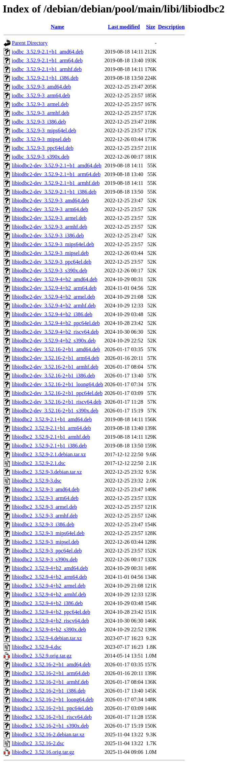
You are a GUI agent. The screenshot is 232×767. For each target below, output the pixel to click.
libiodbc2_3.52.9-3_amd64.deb (45, 489)
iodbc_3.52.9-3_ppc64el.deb (43, 148)
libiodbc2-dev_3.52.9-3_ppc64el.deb (51, 262)
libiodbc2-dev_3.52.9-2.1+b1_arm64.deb (56, 174)
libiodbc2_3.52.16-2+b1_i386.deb (48, 691)
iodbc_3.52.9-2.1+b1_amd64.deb (48, 52)
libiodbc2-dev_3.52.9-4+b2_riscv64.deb (55, 332)
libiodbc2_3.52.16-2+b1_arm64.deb (51, 673)
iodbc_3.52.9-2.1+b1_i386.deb (45, 78)
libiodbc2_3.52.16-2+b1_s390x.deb (50, 726)
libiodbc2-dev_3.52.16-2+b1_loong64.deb (57, 384)
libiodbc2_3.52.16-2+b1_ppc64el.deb (52, 708)
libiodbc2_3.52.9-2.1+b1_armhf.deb (51, 437)
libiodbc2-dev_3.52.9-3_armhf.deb (49, 227)
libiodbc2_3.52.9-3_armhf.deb (45, 516)
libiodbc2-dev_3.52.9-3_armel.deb (49, 218)
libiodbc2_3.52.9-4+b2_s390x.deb (49, 629)
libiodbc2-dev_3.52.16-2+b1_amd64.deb (56, 349)
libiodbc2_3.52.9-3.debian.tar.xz (47, 472)
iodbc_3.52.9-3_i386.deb (39, 122)
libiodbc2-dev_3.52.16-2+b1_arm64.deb (55, 358)
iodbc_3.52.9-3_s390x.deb (40, 157)
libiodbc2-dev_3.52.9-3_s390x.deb (49, 270)
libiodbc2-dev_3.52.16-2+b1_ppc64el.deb (57, 393)
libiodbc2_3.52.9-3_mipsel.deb (45, 542)
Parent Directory (30, 43)
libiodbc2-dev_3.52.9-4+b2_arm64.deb (54, 288)
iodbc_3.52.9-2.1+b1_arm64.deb (47, 60)
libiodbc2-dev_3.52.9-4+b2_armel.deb (53, 297)
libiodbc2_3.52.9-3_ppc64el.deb (47, 551)
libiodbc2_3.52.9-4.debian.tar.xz (47, 638)
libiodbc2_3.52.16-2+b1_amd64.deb (51, 664)
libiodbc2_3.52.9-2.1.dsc (38, 463)
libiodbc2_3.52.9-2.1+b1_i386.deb (49, 445)
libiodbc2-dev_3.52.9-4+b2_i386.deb (52, 314)
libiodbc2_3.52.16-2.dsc (38, 743)
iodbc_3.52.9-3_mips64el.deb (44, 130)
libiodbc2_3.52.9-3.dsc (36, 480)
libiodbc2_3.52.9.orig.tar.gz (41, 656)
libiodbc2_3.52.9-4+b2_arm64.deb (49, 577)
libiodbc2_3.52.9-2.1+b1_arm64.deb (51, 428)
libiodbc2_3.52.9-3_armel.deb (44, 507)
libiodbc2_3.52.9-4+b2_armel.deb (48, 586)
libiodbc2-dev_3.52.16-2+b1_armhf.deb (55, 367)
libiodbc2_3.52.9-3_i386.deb (43, 524)
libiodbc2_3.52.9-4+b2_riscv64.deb (50, 621)
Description (171, 27)
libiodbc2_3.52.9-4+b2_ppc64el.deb (51, 612)
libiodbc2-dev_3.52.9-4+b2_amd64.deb (54, 279)
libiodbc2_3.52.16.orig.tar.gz (43, 752)
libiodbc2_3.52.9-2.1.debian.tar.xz (49, 454)
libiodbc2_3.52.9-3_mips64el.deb (48, 533)
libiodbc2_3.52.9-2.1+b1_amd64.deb (52, 419)
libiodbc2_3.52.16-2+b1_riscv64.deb (52, 717)
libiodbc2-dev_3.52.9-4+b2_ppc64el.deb (56, 323)
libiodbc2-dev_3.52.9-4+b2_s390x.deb (54, 340)
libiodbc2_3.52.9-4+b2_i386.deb (47, 603)
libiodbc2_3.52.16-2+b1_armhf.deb (50, 682)
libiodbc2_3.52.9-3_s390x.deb (45, 559)
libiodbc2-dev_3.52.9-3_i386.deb (48, 235)
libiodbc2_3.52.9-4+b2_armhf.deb (49, 594)
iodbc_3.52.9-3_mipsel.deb (41, 139)
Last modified (124, 27)
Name (57, 27)
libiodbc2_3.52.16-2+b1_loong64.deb (52, 699)
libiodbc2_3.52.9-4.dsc (36, 647)
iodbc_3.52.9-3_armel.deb (40, 104)
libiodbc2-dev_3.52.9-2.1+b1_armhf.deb (56, 183)
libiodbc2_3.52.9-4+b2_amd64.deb (50, 568)
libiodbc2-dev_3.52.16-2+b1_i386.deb (53, 375)
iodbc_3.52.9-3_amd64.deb (41, 87)
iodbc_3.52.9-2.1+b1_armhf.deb (47, 69)
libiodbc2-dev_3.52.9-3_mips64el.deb (53, 244)
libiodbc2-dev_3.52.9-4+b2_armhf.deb (54, 305)
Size (150, 27)
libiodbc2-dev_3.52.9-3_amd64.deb (50, 200)
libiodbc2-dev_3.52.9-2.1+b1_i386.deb (54, 192)
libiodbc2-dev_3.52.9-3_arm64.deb (50, 209)
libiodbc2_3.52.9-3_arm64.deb (45, 498)
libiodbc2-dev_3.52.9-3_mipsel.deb (50, 253)
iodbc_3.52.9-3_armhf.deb (40, 113)
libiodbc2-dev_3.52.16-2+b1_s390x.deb (55, 410)
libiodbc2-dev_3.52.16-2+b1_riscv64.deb (56, 402)
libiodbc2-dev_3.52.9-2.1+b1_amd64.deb (57, 165)
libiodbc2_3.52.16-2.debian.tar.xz (48, 734)
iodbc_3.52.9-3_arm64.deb (41, 95)
